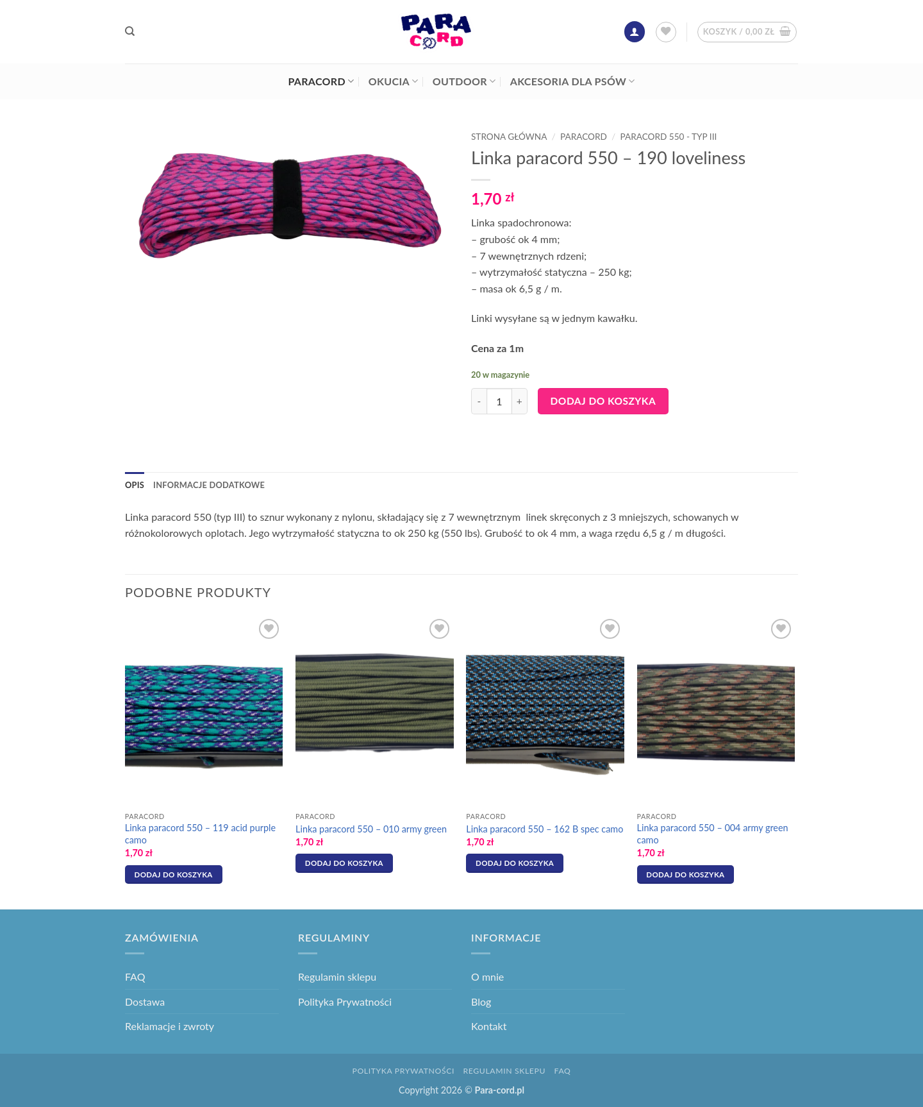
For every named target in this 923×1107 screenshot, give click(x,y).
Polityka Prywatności (345, 1001)
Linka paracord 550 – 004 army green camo (712, 833)
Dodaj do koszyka (603, 401)
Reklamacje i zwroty (169, 1026)
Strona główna (509, 136)
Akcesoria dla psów (572, 81)
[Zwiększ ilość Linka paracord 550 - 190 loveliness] (520, 401)
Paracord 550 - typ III (668, 136)
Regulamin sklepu (337, 976)
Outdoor (464, 81)
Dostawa (145, 1001)
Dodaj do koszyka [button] (174, 874)
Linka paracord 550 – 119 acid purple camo (200, 833)
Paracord (321, 81)
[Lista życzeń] (666, 32)
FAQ (135, 976)
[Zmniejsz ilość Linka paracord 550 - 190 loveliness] (478, 401)
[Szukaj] (130, 31)
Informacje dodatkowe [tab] (209, 485)
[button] (634, 31)
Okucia (394, 81)
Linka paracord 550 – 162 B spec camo (544, 829)
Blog (481, 1001)
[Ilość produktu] (499, 401)
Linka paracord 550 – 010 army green (371, 829)
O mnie (487, 976)
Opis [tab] (134, 485)
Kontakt (488, 1026)
